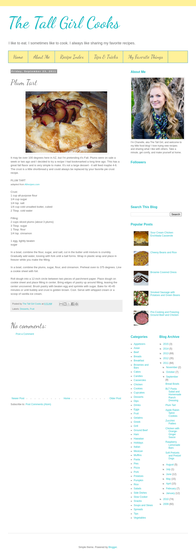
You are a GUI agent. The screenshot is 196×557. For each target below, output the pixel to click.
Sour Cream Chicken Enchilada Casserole (161, 234)
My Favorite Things (145, 57)
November (172, 367)
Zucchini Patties (170, 422)
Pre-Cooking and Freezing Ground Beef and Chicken (164, 313)
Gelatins (138, 417)
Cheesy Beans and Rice (163, 252)
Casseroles (140, 380)
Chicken (138, 384)
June (169, 474)
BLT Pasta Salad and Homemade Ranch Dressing (173, 394)
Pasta (137, 459)
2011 (166, 363)
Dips (136, 401)
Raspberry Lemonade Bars (172, 444)
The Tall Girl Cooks (64, 22)
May (168, 478)
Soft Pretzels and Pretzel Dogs (173, 455)
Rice (136, 484)
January (170, 493)
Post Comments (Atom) (38, 404)
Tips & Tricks (106, 57)
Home (18, 57)
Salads (137, 488)
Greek (137, 421)
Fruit (32, 309)
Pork (136, 472)
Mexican (138, 451)
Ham (136, 434)
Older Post (115, 398)
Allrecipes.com (32, 184)
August (170, 464)
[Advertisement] (66, 366)
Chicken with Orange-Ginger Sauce (172, 433)
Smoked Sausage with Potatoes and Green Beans (165, 294)
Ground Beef (141, 430)
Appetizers (139, 344)
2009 (166, 504)
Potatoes (138, 476)
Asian (137, 348)
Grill (136, 426)
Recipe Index (72, 57)
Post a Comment (25, 334)
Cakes (137, 371)
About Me (41, 57)
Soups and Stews (143, 505)
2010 (166, 499)
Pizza (137, 467)
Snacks (138, 501)
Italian (137, 446)
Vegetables (140, 517)
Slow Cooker (141, 496)
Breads (137, 356)
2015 (166, 344)
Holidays (138, 442)
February (171, 488)
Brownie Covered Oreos (163, 272)
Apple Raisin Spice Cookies (172, 413)
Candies (138, 376)
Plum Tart (170, 405)
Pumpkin (138, 480)
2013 (166, 353)
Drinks (137, 405)
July (168, 469)
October (170, 372)
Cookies (138, 388)
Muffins (137, 455)
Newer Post (18, 398)
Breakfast (139, 360)
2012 (166, 358)
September (172, 376)
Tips (136, 513)
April (169, 483)
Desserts (24, 309)
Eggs (136, 409)
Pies (136, 463)
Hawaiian (139, 438)
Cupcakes (139, 392)
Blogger (112, 547)
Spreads (138, 509)
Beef (136, 352)
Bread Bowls (172, 383)
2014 (166, 348)
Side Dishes (140, 492)
